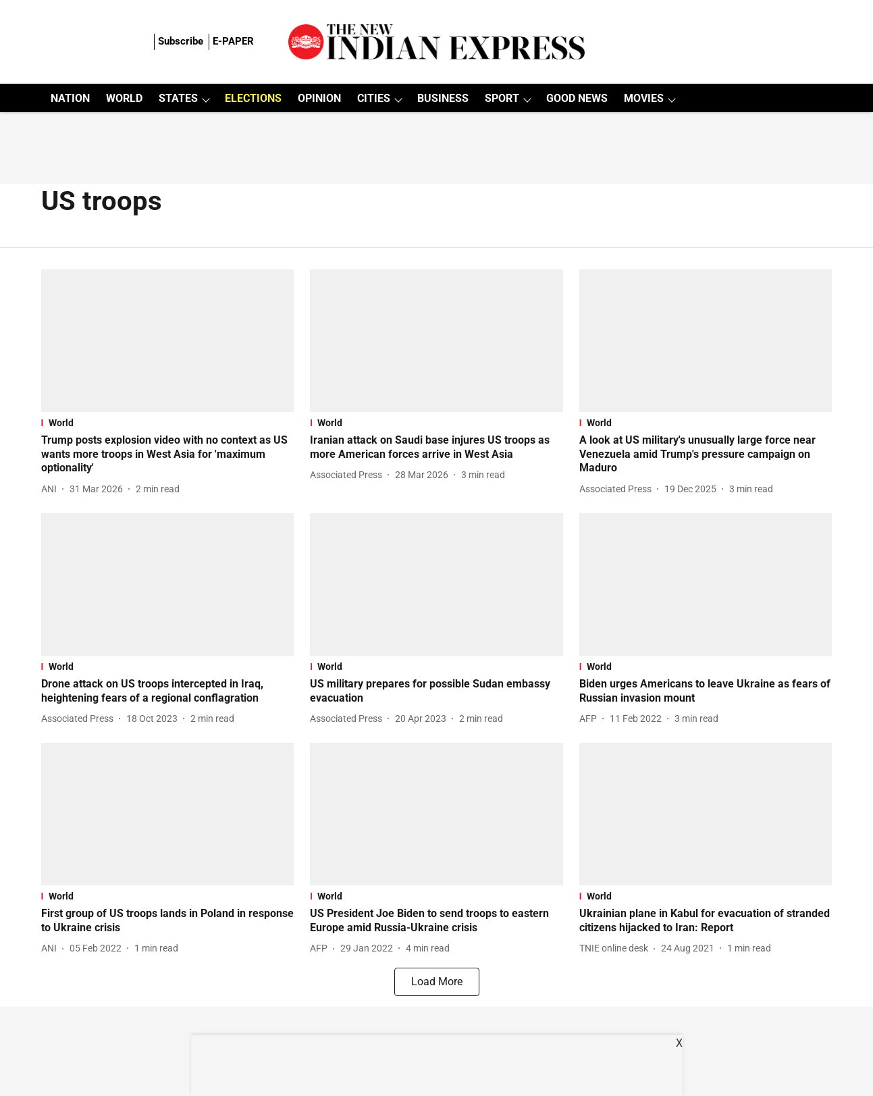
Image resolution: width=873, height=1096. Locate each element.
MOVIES (644, 98)
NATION (70, 98)
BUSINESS (443, 98)
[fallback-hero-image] (167, 340)
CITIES (373, 98)
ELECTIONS (253, 98)
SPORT (502, 98)
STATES (178, 98)
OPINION (319, 98)
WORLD (124, 98)
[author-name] (51, 489)
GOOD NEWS (577, 98)
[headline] (167, 454)
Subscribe (180, 41)
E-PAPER (233, 41)
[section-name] (167, 422)
